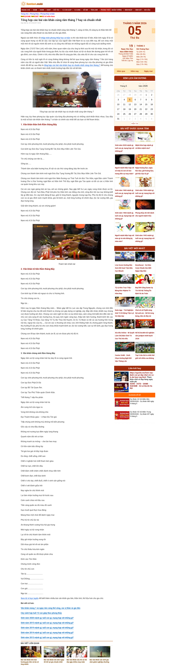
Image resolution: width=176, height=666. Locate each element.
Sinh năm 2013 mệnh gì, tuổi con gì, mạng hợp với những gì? (47, 637)
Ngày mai (148, 71)
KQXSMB (27, 16)
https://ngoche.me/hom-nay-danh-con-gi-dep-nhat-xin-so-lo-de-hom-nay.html (142, 375)
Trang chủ (25, 14)
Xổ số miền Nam (48, 16)
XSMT (36, 16)
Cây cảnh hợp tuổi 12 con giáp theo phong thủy (41, 613)
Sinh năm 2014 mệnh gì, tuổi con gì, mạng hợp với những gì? (47, 632)
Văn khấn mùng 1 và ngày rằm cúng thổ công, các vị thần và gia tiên (50, 608)
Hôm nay (135, 71)
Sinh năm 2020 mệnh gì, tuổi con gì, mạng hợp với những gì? (47, 618)
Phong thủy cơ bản (47, 14)
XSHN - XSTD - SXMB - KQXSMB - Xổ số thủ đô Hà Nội (141, 386)
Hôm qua (121, 71)
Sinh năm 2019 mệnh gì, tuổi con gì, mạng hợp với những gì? (47, 628)
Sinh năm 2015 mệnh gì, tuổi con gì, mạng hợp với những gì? (47, 623)
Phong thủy (34, 14)
